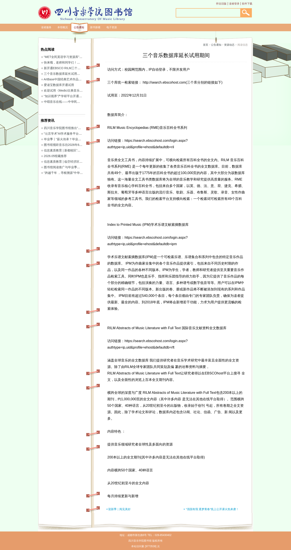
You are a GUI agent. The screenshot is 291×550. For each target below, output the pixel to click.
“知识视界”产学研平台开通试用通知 (67, 96)
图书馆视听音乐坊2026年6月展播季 (67, 144)
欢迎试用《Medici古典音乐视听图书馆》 (71, 90)
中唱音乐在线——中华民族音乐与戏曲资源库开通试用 (80, 101)
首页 (205, 44)
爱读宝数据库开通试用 (59, 85)
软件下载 (247, 3)
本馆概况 (62, 27)
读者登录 (234, 3)
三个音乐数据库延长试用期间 (63, 73)
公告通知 (79, 27)
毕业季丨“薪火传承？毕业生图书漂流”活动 (72, 139)
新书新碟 (95, 27)
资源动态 (229, 44)
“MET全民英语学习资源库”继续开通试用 (70, 57)
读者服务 (46, 27)
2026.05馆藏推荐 (55, 156)
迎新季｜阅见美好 (119, 509)
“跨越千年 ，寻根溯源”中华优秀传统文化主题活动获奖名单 (83, 173)
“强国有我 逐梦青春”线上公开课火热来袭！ (212, 509)
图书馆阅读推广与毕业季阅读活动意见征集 (72, 167)
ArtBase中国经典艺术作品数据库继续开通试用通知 (78, 79)
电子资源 (111, 27)
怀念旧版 (221, 3)
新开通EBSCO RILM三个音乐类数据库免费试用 (76, 68)
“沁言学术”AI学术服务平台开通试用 (67, 133)
